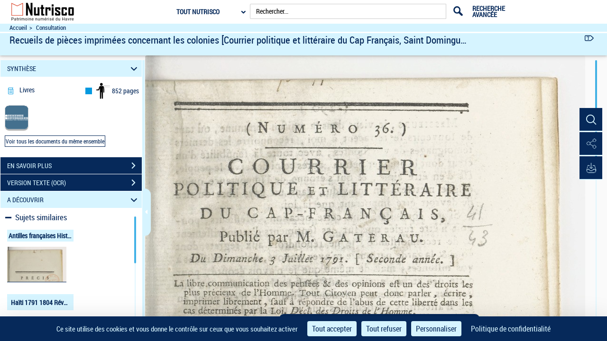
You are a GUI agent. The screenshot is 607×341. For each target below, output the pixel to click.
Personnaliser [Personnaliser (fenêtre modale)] (436, 328)
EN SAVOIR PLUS (74, 165)
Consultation (51, 28)
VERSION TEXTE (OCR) (74, 182)
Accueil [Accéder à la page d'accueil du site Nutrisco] (18, 28)
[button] (590, 120)
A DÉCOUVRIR (73, 199)
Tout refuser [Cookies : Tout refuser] (384, 328)
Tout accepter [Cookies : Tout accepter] (332, 328)
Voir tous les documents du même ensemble (55, 141)
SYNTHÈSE (73, 68)
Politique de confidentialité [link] (511, 328)
